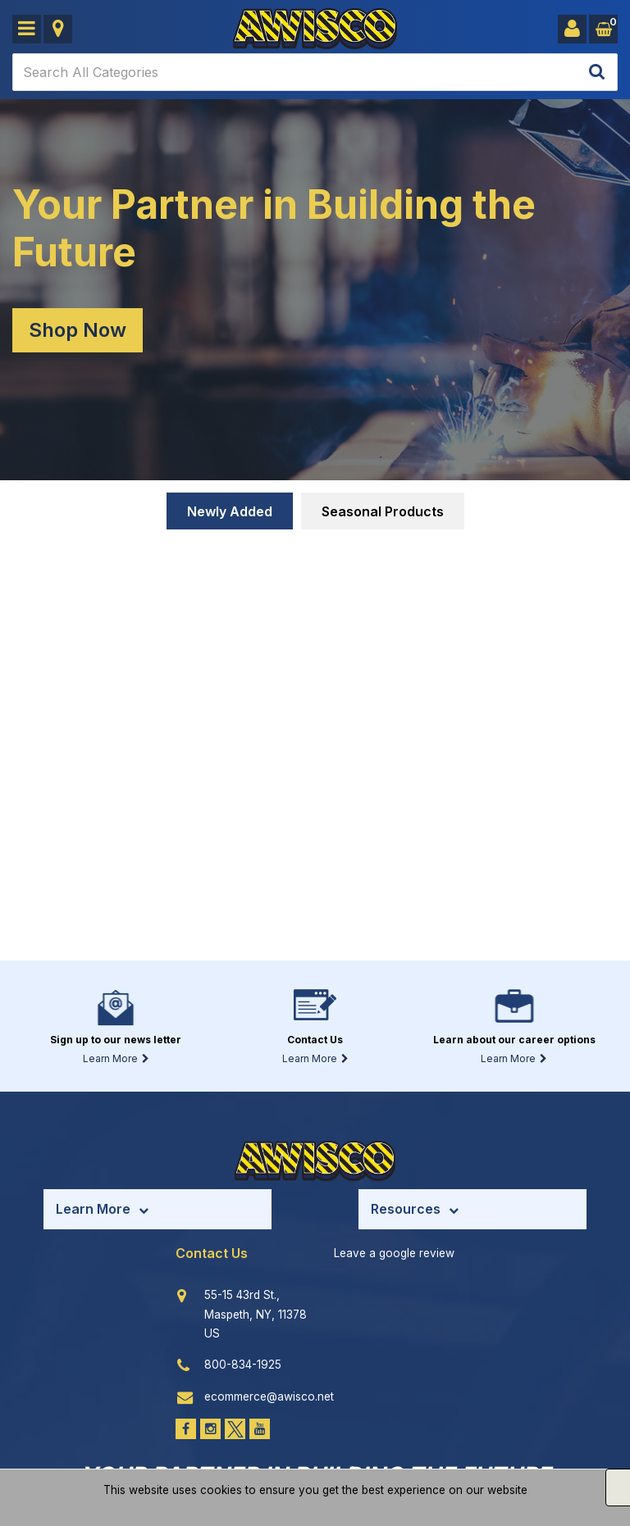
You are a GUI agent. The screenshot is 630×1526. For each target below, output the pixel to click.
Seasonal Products (383, 511)
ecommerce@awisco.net (269, 1396)
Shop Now (77, 330)
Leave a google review (394, 1253)
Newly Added (229, 511)
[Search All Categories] (315, 72)
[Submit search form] (596, 72)
